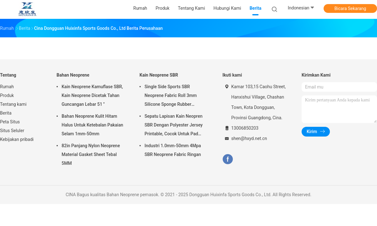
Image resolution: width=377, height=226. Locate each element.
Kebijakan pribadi (17, 139)
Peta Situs (10, 121)
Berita (6, 113)
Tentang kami (13, 104)
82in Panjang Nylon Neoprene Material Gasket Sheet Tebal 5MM (91, 154)
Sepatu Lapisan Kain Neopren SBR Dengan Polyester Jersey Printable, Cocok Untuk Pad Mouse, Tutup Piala (174, 126)
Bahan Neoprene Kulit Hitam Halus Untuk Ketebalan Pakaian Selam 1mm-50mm (92, 125)
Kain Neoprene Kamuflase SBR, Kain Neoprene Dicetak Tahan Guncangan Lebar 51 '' (92, 95)
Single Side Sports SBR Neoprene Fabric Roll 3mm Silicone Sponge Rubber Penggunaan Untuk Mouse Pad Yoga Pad (175, 96)
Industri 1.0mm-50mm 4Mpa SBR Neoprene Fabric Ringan (173, 150)
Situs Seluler (12, 130)
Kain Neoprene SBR (158, 75)
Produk (7, 95)
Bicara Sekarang (350, 8)
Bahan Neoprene (73, 75)
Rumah (7, 86)
